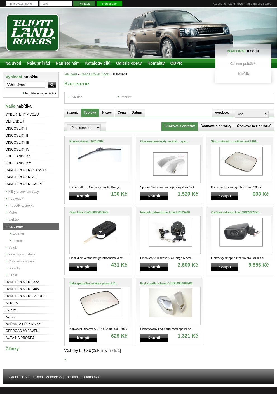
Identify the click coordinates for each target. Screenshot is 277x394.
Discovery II (17, 135)
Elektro (13, 219)
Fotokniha (72, 377)
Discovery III (17, 142)
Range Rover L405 (22, 289)
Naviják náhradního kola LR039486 (165, 212)
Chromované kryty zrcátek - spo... (164, 141)
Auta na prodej (20, 338)
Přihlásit (84, 3)
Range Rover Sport (24, 184)
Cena (122, 112)
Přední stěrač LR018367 (86, 141)
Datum (137, 112)
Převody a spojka (21, 205)
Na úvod (70, 74)
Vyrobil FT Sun (19, 377)
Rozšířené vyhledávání (40, 93)
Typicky (90, 112)
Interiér (18, 240)
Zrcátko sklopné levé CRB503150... (236, 212)
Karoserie (15, 226)
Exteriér (18, 233)
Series (12, 303)
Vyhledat (22, 77)
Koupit (83, 196)
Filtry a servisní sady (23, 192)
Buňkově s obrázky (179, 126)
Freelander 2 (18, 163)
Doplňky (14, 268)
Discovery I (16, 128)
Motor (12, 212)
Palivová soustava (22, 254)
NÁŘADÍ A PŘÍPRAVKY (23, 324)
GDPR (176, 63)
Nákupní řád (38, 63)
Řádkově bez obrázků (254, 126)
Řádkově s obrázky (216, 126)
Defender (15, 121)
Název (107, 112)
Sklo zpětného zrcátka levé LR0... (235, 141)
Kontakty (156, 63)
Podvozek (15, 198)
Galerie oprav (129, 63)
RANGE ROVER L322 (22, 282)
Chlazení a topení (21, 261)
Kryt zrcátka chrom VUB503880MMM (166, 283)
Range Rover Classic (26, 170)
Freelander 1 (18, 156)
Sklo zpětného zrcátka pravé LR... (93, 283)
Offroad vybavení (22, 331)
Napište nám (68, 63)
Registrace (109, 3)
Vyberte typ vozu (22, 114)
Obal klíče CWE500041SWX (89, 212)
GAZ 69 (11, 310)
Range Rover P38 (21, 177)
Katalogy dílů (98, 63)
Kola (10, 317)
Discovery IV (17, 149)
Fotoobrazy (90, 377)
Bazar (12, 275)
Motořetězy (54, 377)
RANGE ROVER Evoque (26, 296)
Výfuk (12, 247)
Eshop (38, 377)
